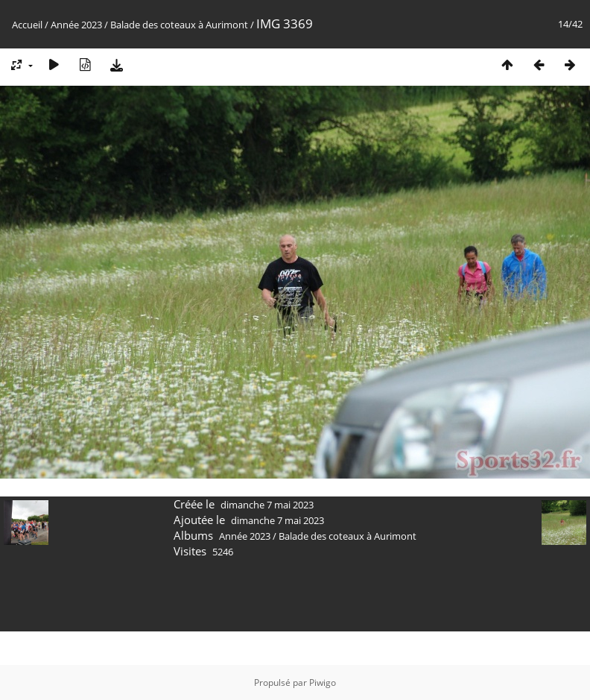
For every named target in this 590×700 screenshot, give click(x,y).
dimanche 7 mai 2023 (267, 504)
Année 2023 (76, 24)
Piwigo (322, 682)
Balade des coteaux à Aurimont (179, 24)
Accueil (27, 24)
